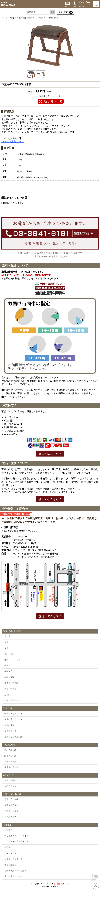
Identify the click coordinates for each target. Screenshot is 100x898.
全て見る (8, 636)
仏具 (6, 665)
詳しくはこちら (50, 453)
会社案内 (8, 830)
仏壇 (6, 642)
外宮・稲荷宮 (10, 689)
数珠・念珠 (9, 654)
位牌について (10, 731)
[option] (50, 45)
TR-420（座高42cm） (12, 141)
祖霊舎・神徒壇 (11, 683)
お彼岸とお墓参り (12, 811)
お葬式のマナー (11, 817)
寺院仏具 (13, 18)
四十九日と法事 (11, 799)
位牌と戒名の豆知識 (13, 737)
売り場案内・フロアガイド (16, 836)
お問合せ (8, 847)
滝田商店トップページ (14, 876)
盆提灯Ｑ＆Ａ (10, 786)
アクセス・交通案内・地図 (16, 841)
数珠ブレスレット (12, 660)
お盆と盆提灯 (10, 780)
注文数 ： (44, 96)
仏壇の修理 (9, 725)
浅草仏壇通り (10, 865)
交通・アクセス (50, 616)
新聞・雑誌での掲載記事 (15, 870)
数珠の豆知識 (10, 750)
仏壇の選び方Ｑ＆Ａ (13, 719)
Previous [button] (28, 45)
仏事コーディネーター (14, 859)
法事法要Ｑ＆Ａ (11, 805)
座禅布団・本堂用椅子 (27, 18)
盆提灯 (7, 694)
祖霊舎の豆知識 (11, 767)
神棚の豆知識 (10, 761)
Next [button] (71, 45)
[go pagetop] (96, 886)
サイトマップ (10, 853)
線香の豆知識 (10, 756)
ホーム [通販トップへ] (4, 18)
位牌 (6, 648)
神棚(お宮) (9, 677)
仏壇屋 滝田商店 (61, 884)
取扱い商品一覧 (11, 700)
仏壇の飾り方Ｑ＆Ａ (13, 713)
